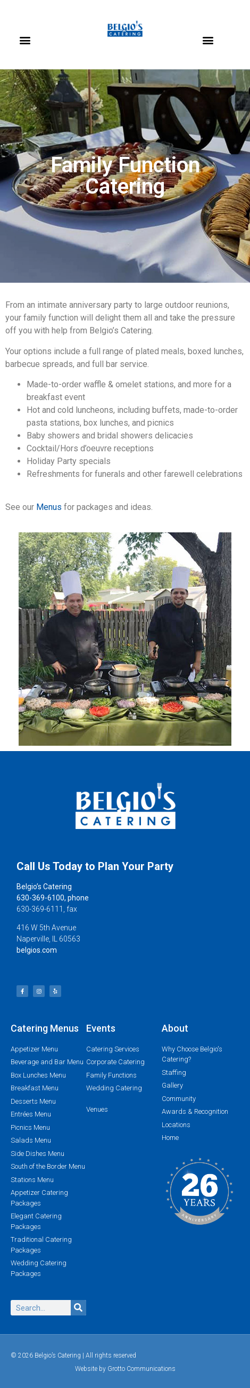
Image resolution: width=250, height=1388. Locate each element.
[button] (25, 40)
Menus (49, 507)
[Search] (78, 1307)
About (175, 1028)
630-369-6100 (40, 898)
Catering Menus (45, 1028)
